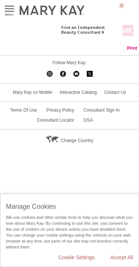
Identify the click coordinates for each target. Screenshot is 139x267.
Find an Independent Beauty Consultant (83, 29)
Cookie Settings (76, 257)
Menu (9, 9)
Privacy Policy (60, 110)
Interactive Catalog (78, 92)
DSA (88, 120)
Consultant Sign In (101, 110)
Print (132, 48)
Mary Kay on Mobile (32, 92)
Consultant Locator (56, 120)
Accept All (121, 257)
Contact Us (115, 92)
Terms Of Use (23, 110)
